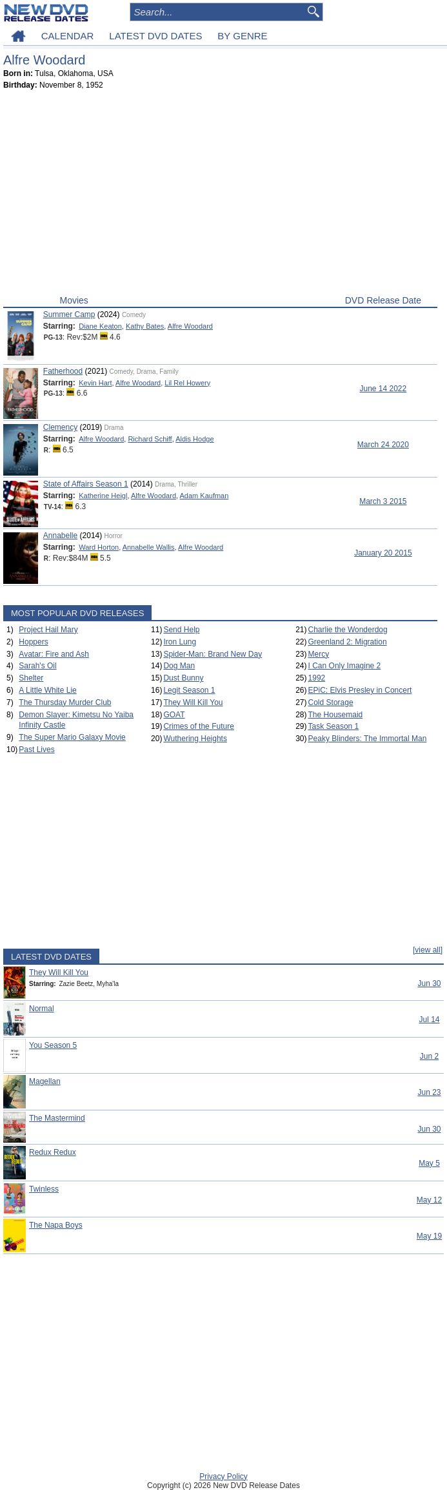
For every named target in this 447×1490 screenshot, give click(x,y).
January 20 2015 (383, 552)
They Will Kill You (193, 702)
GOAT (173, 714)
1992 (317, 677)
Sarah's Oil (37, 665)
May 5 (429, 1163)
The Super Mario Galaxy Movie (72, 737)
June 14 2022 (382, 388)
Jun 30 (429, 983)
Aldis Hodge (194, 439)
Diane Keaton (100, 326)
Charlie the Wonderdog (348, 629)
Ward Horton (99, 547)
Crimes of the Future (198, 726)
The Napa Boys (56, 1225)
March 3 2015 (382, 501)
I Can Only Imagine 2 (344, 665)
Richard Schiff (150, 439)
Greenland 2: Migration (347, 641)
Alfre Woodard (190, 326)
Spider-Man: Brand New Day (212, 654)
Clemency (60, 427)
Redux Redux (52, 1152)
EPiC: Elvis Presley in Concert (360, 690)
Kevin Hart (95, 383)
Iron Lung (179, 641)
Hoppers (33, 641)
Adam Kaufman (204, 495)
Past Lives (36, 749)
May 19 (429, 1236)
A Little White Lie (47, 690)
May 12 (429, 1200)
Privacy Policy (223, 1476)
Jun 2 (429, 1056)
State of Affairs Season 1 (85, 484)
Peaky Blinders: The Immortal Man (367, 738)
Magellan (45, 1081)
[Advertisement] (220, 195)
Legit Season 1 (189, 690)
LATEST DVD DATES (155, 35)
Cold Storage (330, 702)
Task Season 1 (333, 726)
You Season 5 (53, 1045)
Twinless (44, 1189)
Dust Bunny (183, 677)
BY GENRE (242, 35)
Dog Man (179, 665)
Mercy (319, 654)
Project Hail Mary (48, 629)
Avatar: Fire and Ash (54, 654)
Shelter (31, 677)
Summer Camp (69, 314)
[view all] (427, 949)
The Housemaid (335, 714)
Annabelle (60, 535)
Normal (41, 1008)
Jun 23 (429, 1092)
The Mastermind (57, 1118)
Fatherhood (63, 371)
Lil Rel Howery (187, 383)
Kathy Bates (145, 326)
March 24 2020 (383, 444)
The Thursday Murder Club (65, 702)
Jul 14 (429, 1019)
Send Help (181, 629)
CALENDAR (67, 35)
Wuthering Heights (195, 738)
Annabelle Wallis (149, 547)
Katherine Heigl (103, 495)
